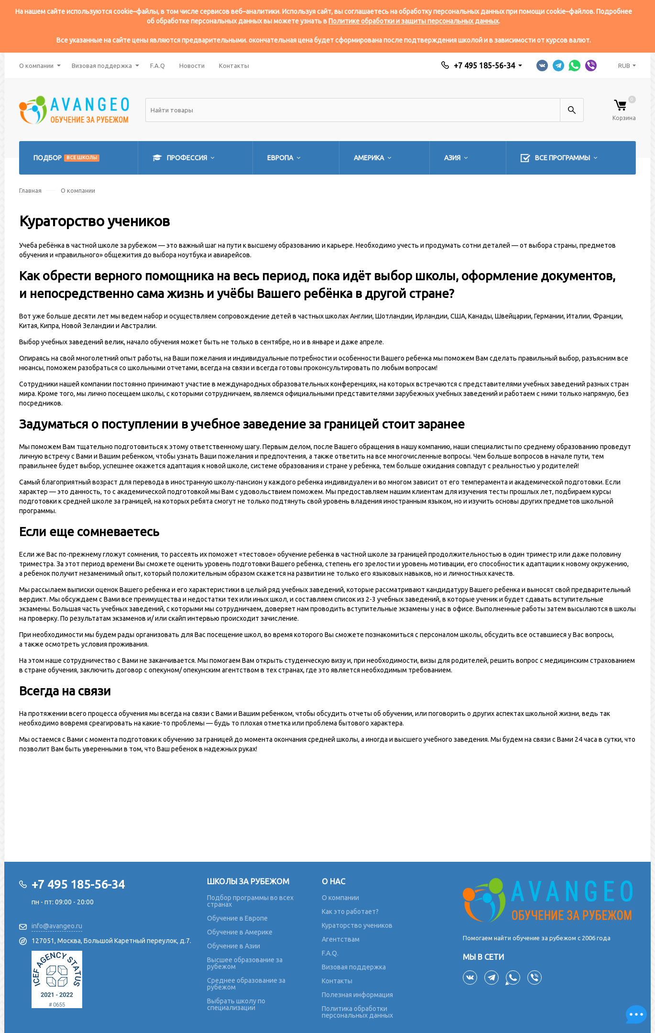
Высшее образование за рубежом (245, 963)
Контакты (234, 65)
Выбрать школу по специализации (236, 1004)
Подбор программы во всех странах (250, 901)
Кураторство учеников (357, 925)
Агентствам (341, 939)
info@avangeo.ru (57, 926)
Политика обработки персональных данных (357, 1012)
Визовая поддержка (102, 65)
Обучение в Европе (237, 918)
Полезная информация (357, 994)
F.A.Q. (330, 953)
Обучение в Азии (233, 946)
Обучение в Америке (240, 932)
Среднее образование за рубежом (246, 983)
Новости (192, 65)
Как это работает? (350, 911)
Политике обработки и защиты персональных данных (413, 21)
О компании (36, 65)
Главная (30, 190)
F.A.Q (157, 65)
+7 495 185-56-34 (484, 65)
